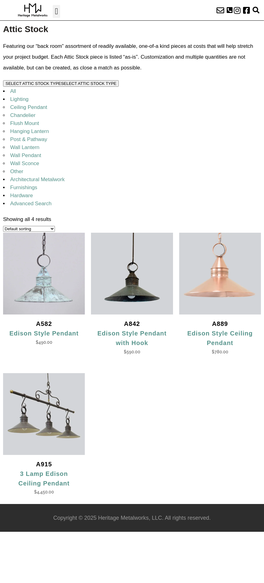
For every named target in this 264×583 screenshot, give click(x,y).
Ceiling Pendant (28, 107)
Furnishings (23, 187)
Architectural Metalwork (37, 179)
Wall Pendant (25, 155)
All (13, 91)
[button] (56, 11)
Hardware (21, 195)
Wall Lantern (24, 147)
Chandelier (22, 115)
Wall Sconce (24, 163)
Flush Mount (24, 123)
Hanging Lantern (29, 131)
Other (16, 171)
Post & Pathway (28, 139)
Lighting (19, 99)
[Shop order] (29, 229)
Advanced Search (31, 203)
